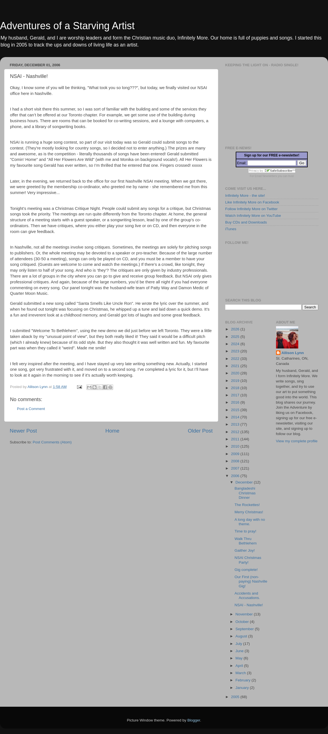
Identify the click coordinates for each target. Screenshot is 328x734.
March (241, 673)
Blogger (193, 720)
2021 (235, 366)
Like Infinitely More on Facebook (252, 202)
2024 (235, 344)
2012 (235, 432)
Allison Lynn (293, 353)
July (239, 644)
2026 (235, 329)
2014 (235, 417)
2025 (235, 337)
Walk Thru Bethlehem (246, 541)
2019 (235, 381)
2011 (235, 439)
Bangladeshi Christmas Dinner (245, 492)
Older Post (200, 431)
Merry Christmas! (249, 512)
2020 (235, 373)
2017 (235, 395)
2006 (235, 476)
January (242, 688)
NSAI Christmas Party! (248, 560)
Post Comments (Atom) (52, 442)
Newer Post (23, 431)
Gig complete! (246, 570)
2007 (235, 468)
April (239, 666)
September (245, 629)
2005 (235, 697)
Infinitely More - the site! (245, 195)
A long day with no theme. (250, 521)
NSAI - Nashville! (249, 605)
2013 (235, 424)
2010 (235, 446)
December (244, 482)
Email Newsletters (266, 176)
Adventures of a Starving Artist (67, 25)
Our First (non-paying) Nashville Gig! (251, 581)
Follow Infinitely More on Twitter (251, 209)
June (240, 651)
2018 (235, 388)
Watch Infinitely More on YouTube (253, 215)
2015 (235, 410)
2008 (235, 461)
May (239, 658)
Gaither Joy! (245, 550)
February (243, 680)
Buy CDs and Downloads (246, 222)
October (242, 622)
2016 (235, 402)
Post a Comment (31, 409)
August (241, 636)
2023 (235, 351)
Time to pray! (245, 531)
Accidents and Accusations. (247, 595)
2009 (235, 454)
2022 (235, 359)
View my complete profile (297, 441)
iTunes (230, 229)
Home (112, 431)
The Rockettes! (247, 505)
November (244, 614)
